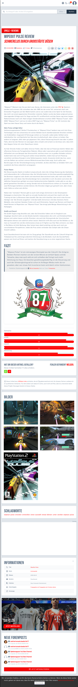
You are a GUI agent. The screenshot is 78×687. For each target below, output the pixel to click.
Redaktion (19, 48)
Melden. (70, 364)
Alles (61, 11)
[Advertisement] (39, 19)
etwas (44, 514)
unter (55, 514)
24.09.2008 (9, 48)
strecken (18, 514)
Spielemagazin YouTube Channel (21, 651)
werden (60, 514)
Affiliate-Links (22, 381)
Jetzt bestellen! (13, 626)
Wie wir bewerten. (34, 268)
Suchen (71, 11)
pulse (12, 514)
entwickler (26, 514)
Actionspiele (34, 571)
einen (33, 514)
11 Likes (27, 48)
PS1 (60, 107)
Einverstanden (39, 683)
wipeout (7, 514)
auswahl (38, 514)
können (49, 514)
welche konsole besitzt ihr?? (19, 641)
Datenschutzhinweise (66, 680)
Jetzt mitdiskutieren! (39, 669)
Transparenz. (52, 268)
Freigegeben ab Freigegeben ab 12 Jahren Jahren (43, 587)
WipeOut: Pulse (34, 567)
